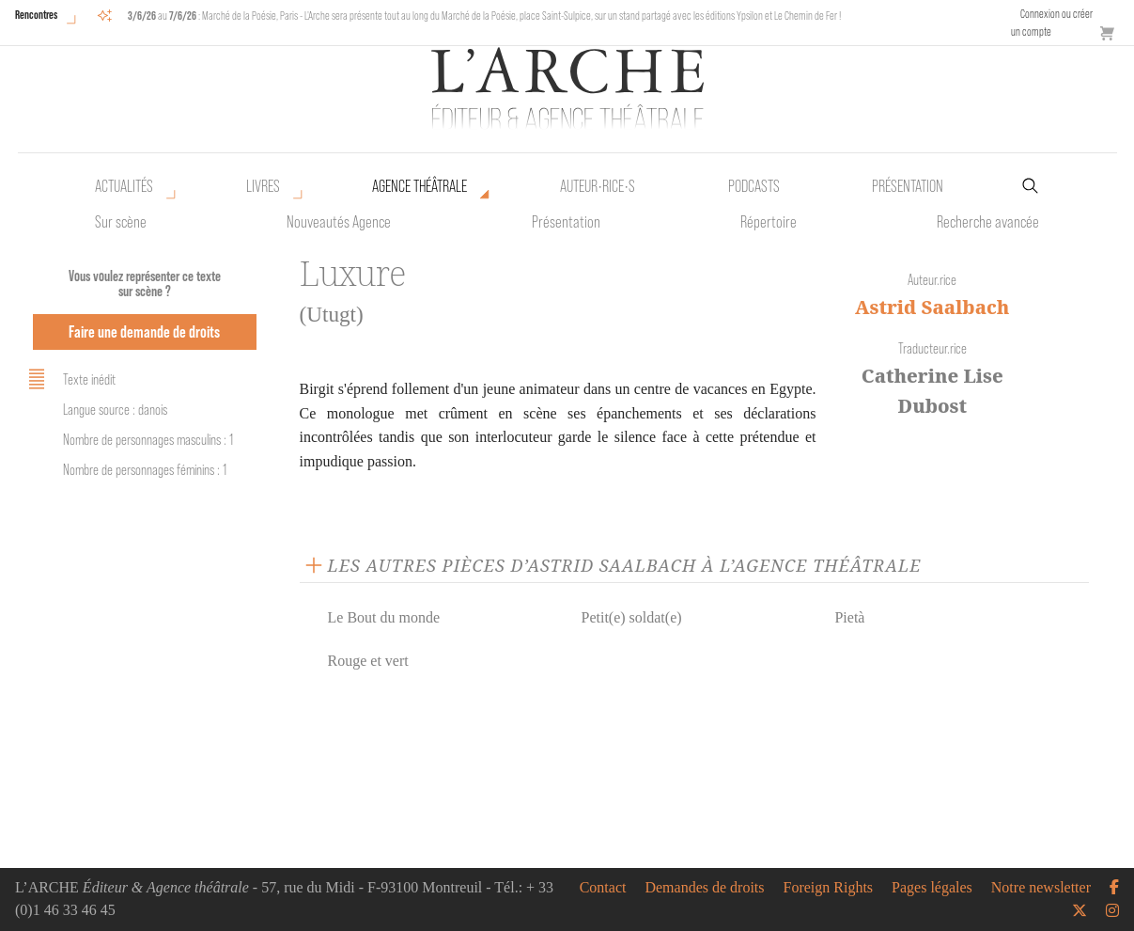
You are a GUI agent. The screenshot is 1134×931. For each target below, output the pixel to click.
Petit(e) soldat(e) (631, 617)
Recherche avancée (988, 222)
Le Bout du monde (384, 617)
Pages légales (932, 887)
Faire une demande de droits (144, 331)
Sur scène (121, 222)
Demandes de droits (704, 887)
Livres (263, 186)
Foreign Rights (829, 887)
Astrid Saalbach (932, 307)
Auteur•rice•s (597, 186)
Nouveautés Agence (339, 222)
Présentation (566, 222)
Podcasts (754, 186)
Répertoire (768, 222)
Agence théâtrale (419, 186)
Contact (603, 887)
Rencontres (36, 15)
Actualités (124, 186)
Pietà (849, 617)
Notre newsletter (1041, 887)
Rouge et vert (368, 661)
